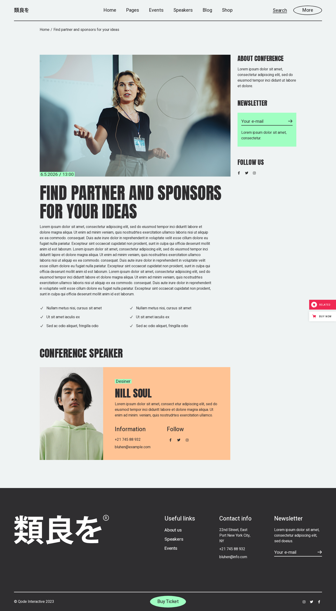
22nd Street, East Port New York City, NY (234, 535)
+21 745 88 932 (128, 439)
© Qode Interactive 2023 (34, 601)
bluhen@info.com (233, 557)
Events (170, 548)
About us (173, 530)
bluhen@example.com (132, 447)
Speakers (173, 539)
